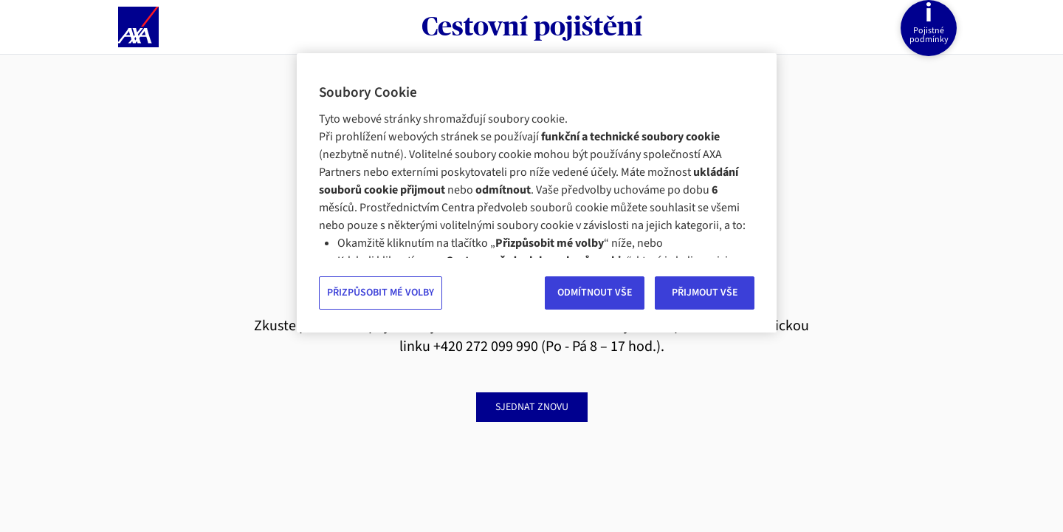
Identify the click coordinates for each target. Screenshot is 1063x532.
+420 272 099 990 (485, 346)
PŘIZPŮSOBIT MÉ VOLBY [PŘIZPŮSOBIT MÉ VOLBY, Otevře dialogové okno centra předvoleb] (380, 292)
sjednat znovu (531, 407)
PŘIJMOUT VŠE (705, 292)
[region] (537, 192)
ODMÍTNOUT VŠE (595, 292)
